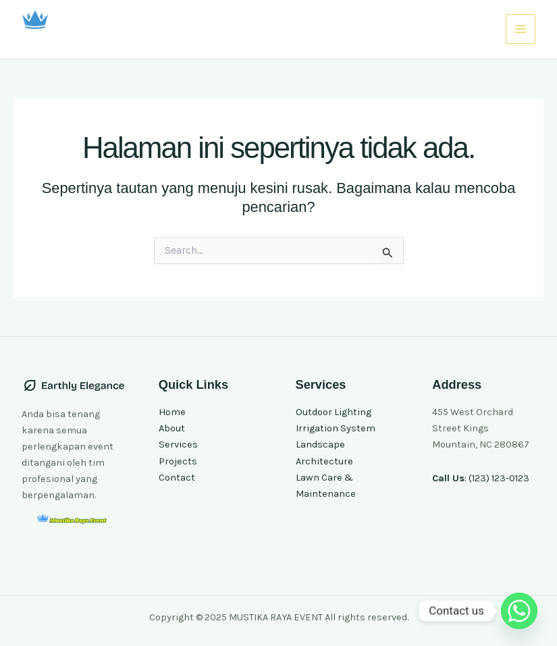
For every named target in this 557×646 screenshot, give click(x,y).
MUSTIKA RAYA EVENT (110, 39)
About (172, 428)
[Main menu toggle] (520, 29)
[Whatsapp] (519, 611)
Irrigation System (335, 428)
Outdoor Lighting (333, 412)
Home (172, 412)
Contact (177, 477)
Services (178, 444)
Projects (178, 461)
